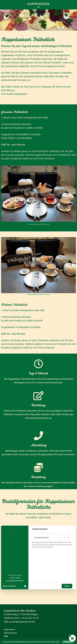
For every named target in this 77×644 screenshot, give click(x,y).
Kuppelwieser (38, 4)
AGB (6, 636)
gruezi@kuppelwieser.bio (22, 621)
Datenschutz (10, 632)
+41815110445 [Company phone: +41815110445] (14, 578)
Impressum (9, 629)
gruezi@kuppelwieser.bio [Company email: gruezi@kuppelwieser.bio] (15, 581)
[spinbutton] (64, 537)
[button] (61, 537)
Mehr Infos (55, 642)
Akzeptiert (68, 642)
